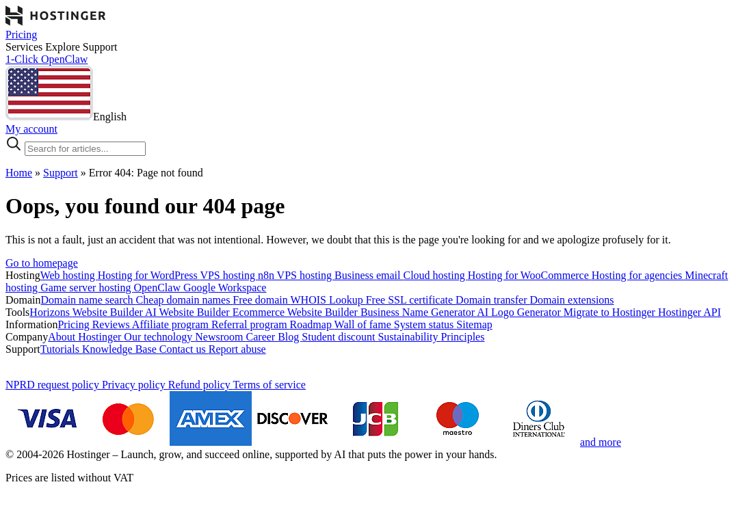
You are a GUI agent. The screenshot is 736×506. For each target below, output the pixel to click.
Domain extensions (571, 300)
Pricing (74, 324)
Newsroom (220, 337)
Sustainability (409, 337)
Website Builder (109, 312)
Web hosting (69, 275)
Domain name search (88, 300)
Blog (290, 337)
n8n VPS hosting (296, 275)
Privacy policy (135, 384)
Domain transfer (492, 300)
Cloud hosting (436, 275)
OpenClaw (158, 287)
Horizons (50, 312)
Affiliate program (171, 324)
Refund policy (200, 384)
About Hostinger (86, 337)
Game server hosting (86, 287)
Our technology (159, 337)
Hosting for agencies (638, 275)
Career (262, 337)
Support (60, 172)
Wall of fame (364, 324)
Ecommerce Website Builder (296, 312)
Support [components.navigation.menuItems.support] (100, 47)
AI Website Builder (189, 312)
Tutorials (61, 349)
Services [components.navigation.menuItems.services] (25, 47)
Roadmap (312, 324)
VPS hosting (228, 275)
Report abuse (237, 349)
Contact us (184, 349)
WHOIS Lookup (328, 300)
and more (600, 442)
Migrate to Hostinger (611, 312)
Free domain (261, 300)
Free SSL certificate (411, 300)
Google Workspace (225, 287)
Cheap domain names (184, 300)
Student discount (340, 337)
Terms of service (269, 384)
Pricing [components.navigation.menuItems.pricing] (21, 34)
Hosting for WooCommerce (530, 275)
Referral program (250, 324)
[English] (66, 116)
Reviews (112, 324)
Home (18, 172)
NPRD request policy (53, 384)
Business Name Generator (418, 312)
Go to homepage (41, 263)
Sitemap (474, 324)
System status (425, 324)
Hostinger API (689, 312)
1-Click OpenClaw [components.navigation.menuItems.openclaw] (46, 59)
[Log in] (368, 129)
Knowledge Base (120, 349)
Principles (462, 337)
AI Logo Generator (520, 312)
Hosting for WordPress (149, 275)
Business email (368, 275)
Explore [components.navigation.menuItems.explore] (64, 47)
